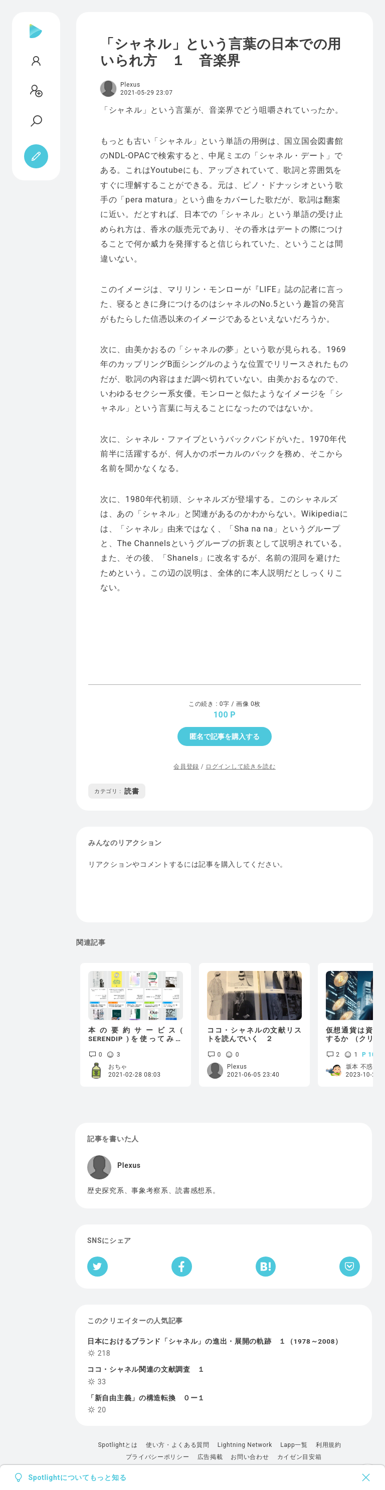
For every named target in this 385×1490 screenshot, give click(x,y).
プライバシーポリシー (157, 1457)
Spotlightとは (117, 1445)
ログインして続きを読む (241, 766)
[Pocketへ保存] (349, 1267)
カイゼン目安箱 (299, 1457)
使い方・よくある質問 (178, 1445)
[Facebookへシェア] (181, 1267)
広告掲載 (210, 1457)
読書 (116, 791)
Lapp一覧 (294, 1445)
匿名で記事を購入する (224, 736)
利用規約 (328, 1445)
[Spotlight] (36, 39)
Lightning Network (245, 1445)
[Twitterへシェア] (97, 1267)
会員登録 (186, 766)
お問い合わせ (250, 1457)
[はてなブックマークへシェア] (266, 1267)
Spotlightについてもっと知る (78, 1477)
